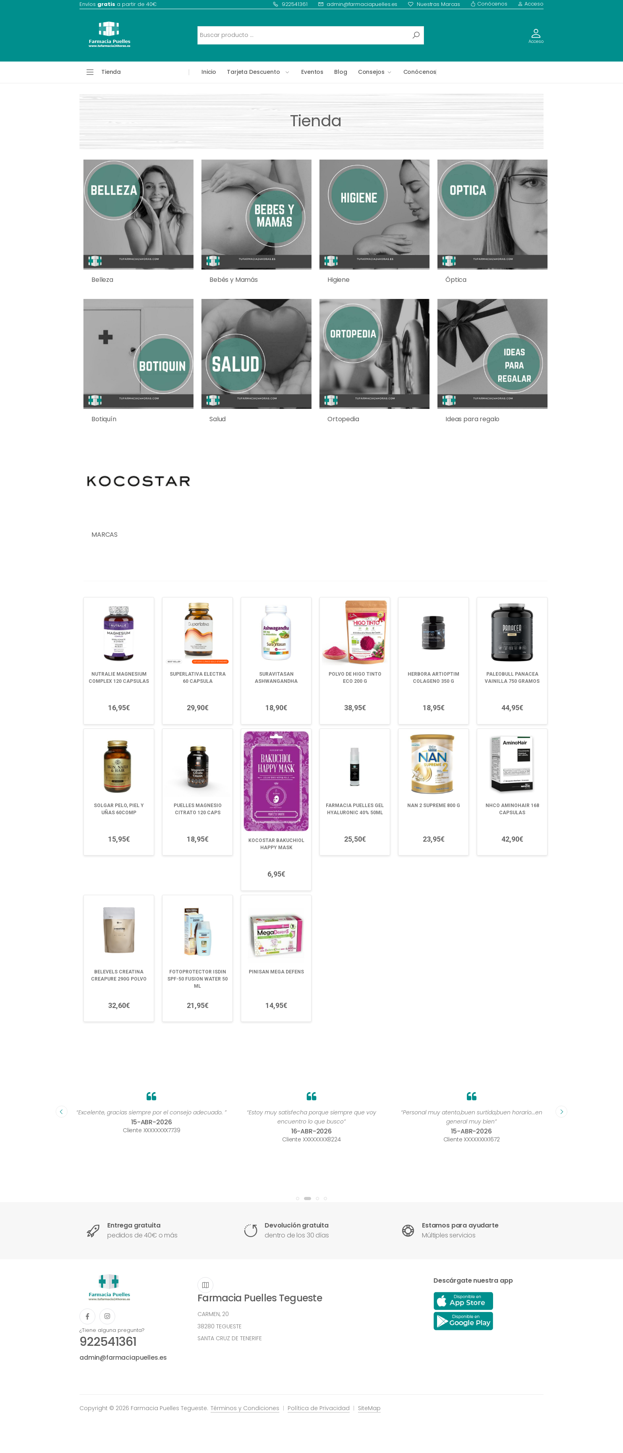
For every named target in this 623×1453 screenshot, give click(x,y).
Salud (217, 419)
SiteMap (369, 1408)
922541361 (290, 4)
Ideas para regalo (472, 419)
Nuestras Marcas (434, 4)
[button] (298, 1198)
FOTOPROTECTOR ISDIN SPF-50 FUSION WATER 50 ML (197, 979)
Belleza (102, 279)
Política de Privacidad (319, 1408)
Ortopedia (343, 419)
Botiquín (103, 419)
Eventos (312, 72)
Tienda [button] (111, 72)
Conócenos (488, 4)
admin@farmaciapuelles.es (358, 4)
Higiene (338, 279)
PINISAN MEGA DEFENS (276, 972)
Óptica (455, 279)
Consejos (371, 72)
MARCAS (104, 534)
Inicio (208, 72)
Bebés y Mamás (233, 279)
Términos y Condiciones (245, 1408)
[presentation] (62, 1112)
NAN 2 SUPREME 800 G (433, 805)
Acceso (531, 4)
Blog (340, 72)
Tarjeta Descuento (253, 72)
